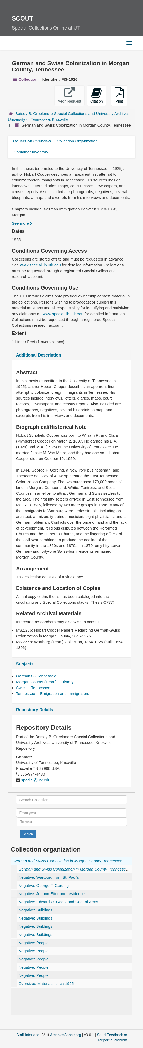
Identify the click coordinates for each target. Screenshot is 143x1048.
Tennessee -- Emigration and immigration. (52, 693)
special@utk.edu (35, 780)
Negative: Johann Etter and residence (51, 893)
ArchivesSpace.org (65, 1035)
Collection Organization (77, 141)
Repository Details (34, 710)
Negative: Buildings (35, 910)
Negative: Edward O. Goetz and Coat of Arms (58, 902)
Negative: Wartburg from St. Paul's (48, 877)
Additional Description (38, 355)
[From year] (71, 812)
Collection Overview (32, 141)
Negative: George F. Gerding (43, 885)
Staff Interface (27, 1035)
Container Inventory (31, 152)
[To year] (72, 821)
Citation (96, 95)
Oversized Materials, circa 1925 (46, 983)
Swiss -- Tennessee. (33, 687)
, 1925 (78, 869)
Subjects (25, 664)
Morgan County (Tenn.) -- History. (45, 682)
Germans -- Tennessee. (36, 676)
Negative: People (33, 942)
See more (22, 223)
